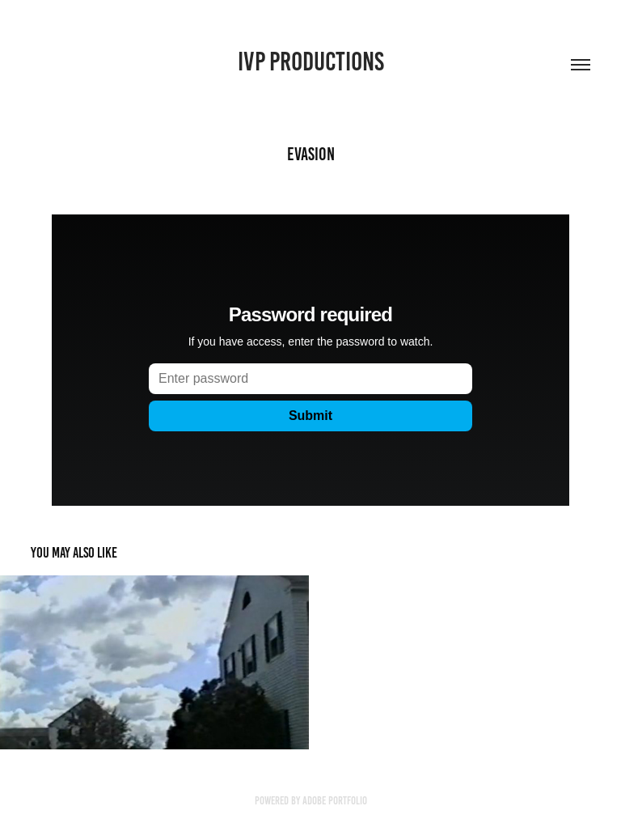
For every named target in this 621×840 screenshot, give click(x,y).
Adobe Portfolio (334, 801)
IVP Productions (311, 61)
